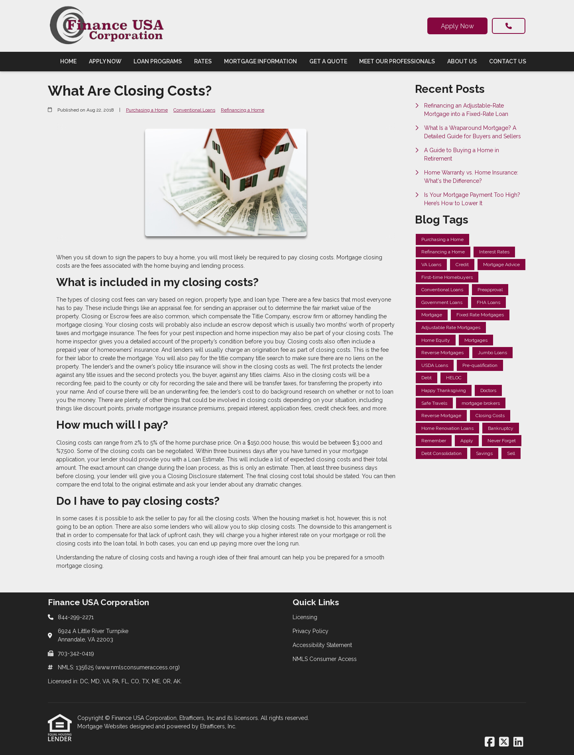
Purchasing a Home (147, 110)
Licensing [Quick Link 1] (305, 617)
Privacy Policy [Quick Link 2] (310, 631)
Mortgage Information (260, 61)
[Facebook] (490, 742)
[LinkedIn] (518, 742)
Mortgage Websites (103, 726)
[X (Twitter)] (504, 742)
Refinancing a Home (242, 110)
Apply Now (457, 26)
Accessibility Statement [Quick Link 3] (322, 645)
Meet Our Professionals (397, 61)
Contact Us (507, 61)
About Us (462, 61)
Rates (203, 61)
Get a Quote (328, 61)
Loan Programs (158, 61)
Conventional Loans (194, 110)
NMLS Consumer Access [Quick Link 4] (325, 659)
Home (68, 61)
